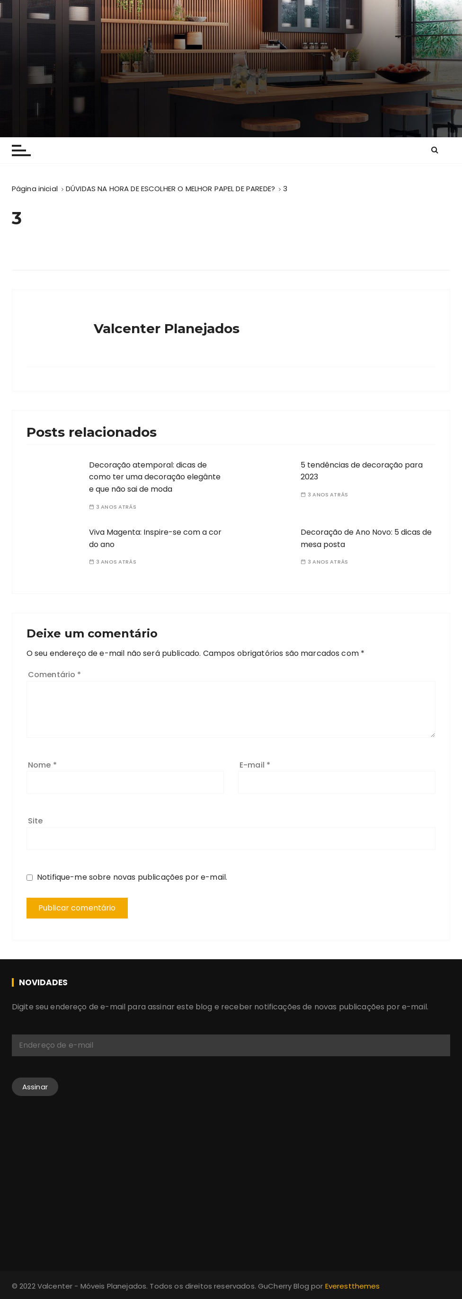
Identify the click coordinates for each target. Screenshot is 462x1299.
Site (35, 820)
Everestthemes (352, 1286)
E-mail (255, 765)
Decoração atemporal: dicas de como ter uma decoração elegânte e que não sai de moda (155, 477)
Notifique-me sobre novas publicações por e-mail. (132, 877)
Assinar (35, 1087)
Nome (42, 765)
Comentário (54, 674)
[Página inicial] (35, 189)
